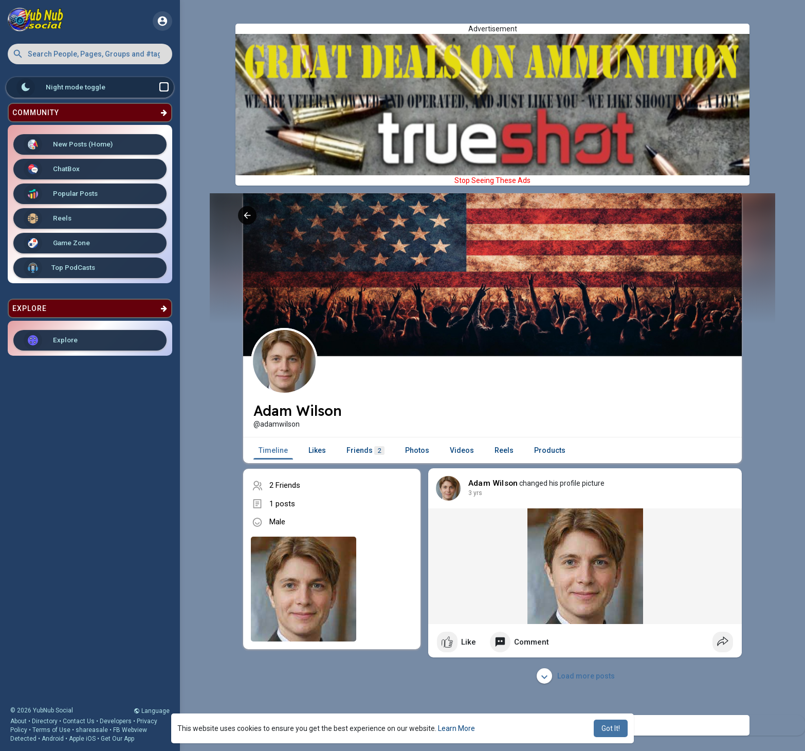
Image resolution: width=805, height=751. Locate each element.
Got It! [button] (610, 728)
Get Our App (117, 738)
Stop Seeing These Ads (492, 180)
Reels (47, 218)
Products (549, 450)
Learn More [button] (456, 728)
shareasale (92, 730)
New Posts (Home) (68, 144)
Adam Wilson (493, 483)
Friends (365, 450)
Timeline (273, 450)
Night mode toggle (92, 87)
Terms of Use (51, 730)
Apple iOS (82, 738)
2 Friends (284, 485)
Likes (317, 450)
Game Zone (57, 243)
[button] (90, 54)
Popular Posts (61, 194)
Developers (116, 721)
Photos (417, 450)
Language (152, 711)
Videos (462, 450)
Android (53, 738)
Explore (51, 340)
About (18, 721)
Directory (45, 721)
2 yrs (475, 493)
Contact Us (79, 721)
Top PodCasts (59, 268)
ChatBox (52, 169)
